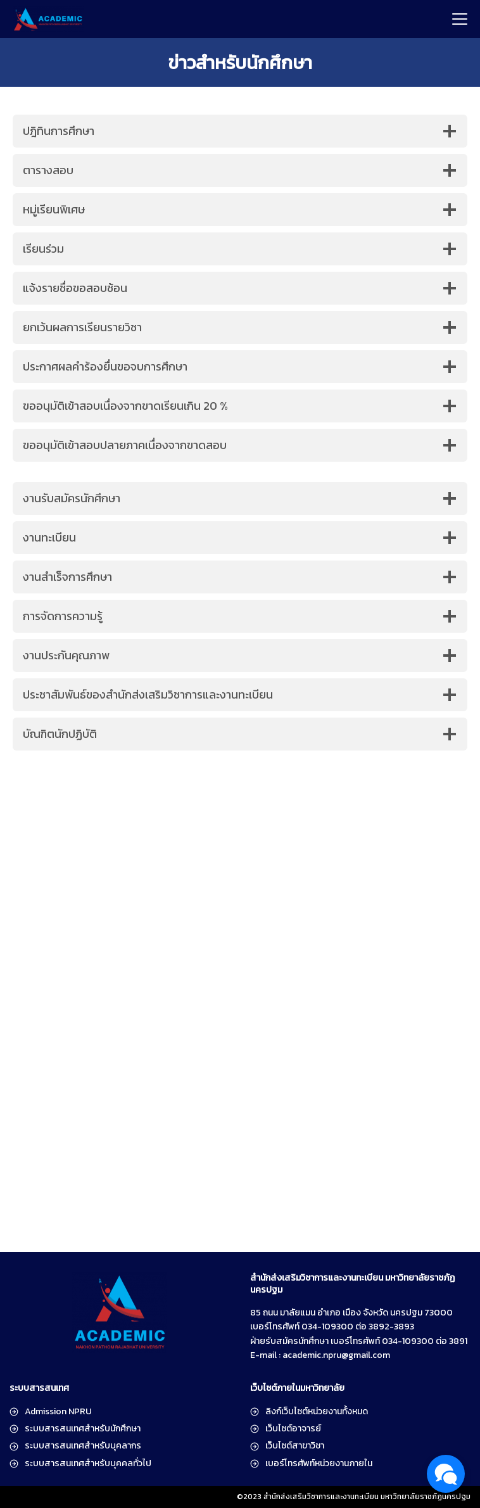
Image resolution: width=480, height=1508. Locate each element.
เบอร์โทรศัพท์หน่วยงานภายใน (318, 1463)
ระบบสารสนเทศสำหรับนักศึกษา (83, 1428)
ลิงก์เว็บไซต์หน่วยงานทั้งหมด (316, 1411)
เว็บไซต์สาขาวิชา (294, 1445)
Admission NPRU (58, 1411)
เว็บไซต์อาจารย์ (293, 1428)
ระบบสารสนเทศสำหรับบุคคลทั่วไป (88, 1463)
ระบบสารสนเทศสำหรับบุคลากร (83, 1445)
